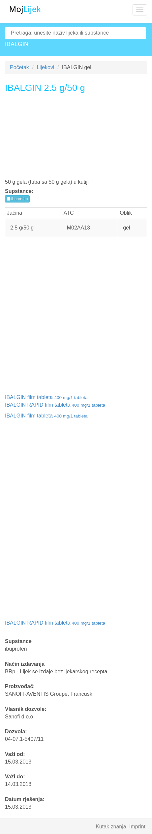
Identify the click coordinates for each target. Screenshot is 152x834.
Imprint (137, 826)
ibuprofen (17, 199)
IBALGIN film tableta (46, 397)
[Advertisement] (76, 138)
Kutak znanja (111, 826)
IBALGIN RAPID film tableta (55, 405)
